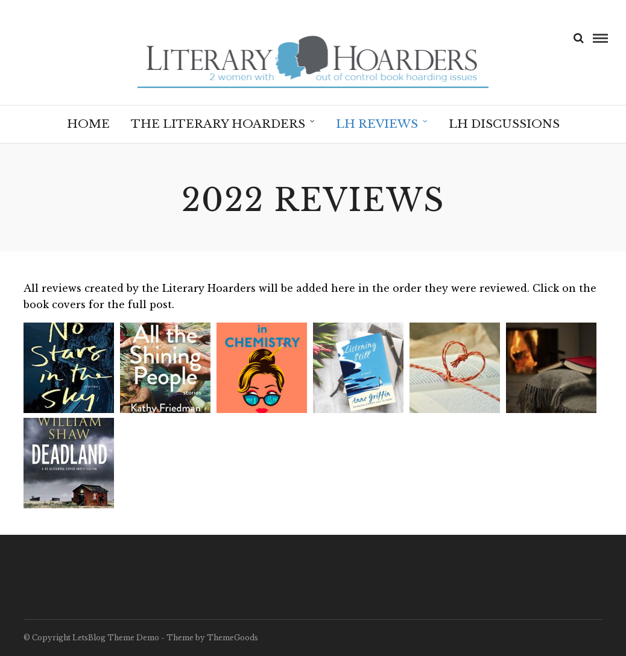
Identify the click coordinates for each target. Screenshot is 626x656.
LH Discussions (504, 124)
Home (88, 124)
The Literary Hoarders (218, 124)
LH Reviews (377, 124)
